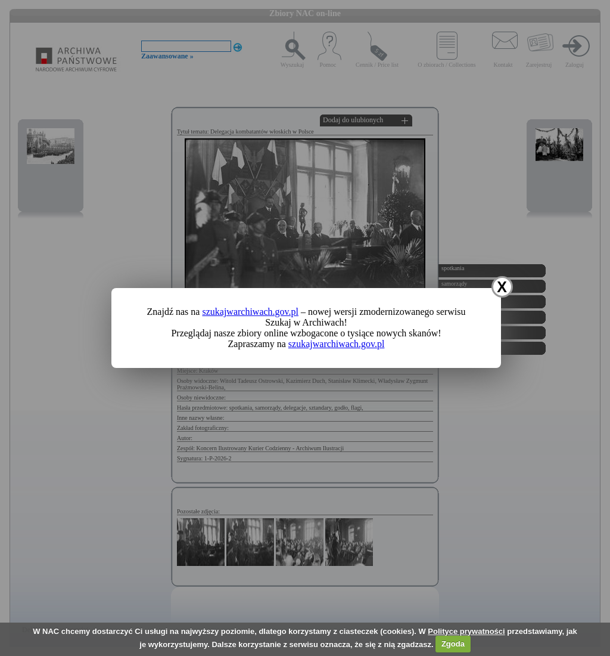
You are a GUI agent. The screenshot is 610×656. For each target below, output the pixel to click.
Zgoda (453, 643)
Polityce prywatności (466, 631)
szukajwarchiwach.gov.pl (250, 312)
